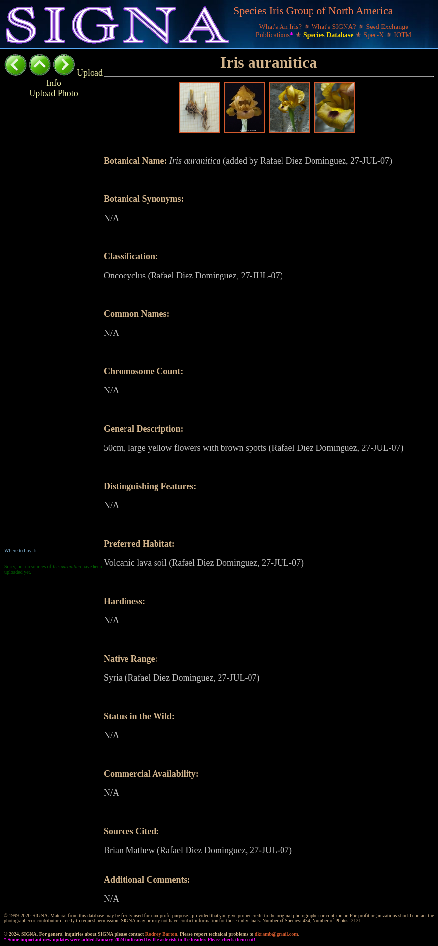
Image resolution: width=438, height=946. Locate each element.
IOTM (402, 35)
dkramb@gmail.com (276, 934)
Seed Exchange (387, 26)
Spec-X (374, 35)
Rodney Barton (161, 934)
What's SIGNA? (335, 26)
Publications (275, 35)
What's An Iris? (281, 26)
